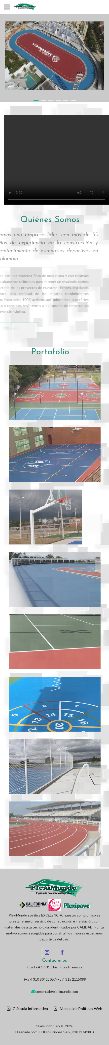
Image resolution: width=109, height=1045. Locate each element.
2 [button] (43, 100)
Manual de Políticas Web (79, 1009)
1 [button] (36, 100)
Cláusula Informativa (29, 1009)
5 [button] (65, 100)
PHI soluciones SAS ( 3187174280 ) (66, 1032)
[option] (55, 55)
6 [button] (73, 100)
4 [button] (58, 100)
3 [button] (50, 100)
